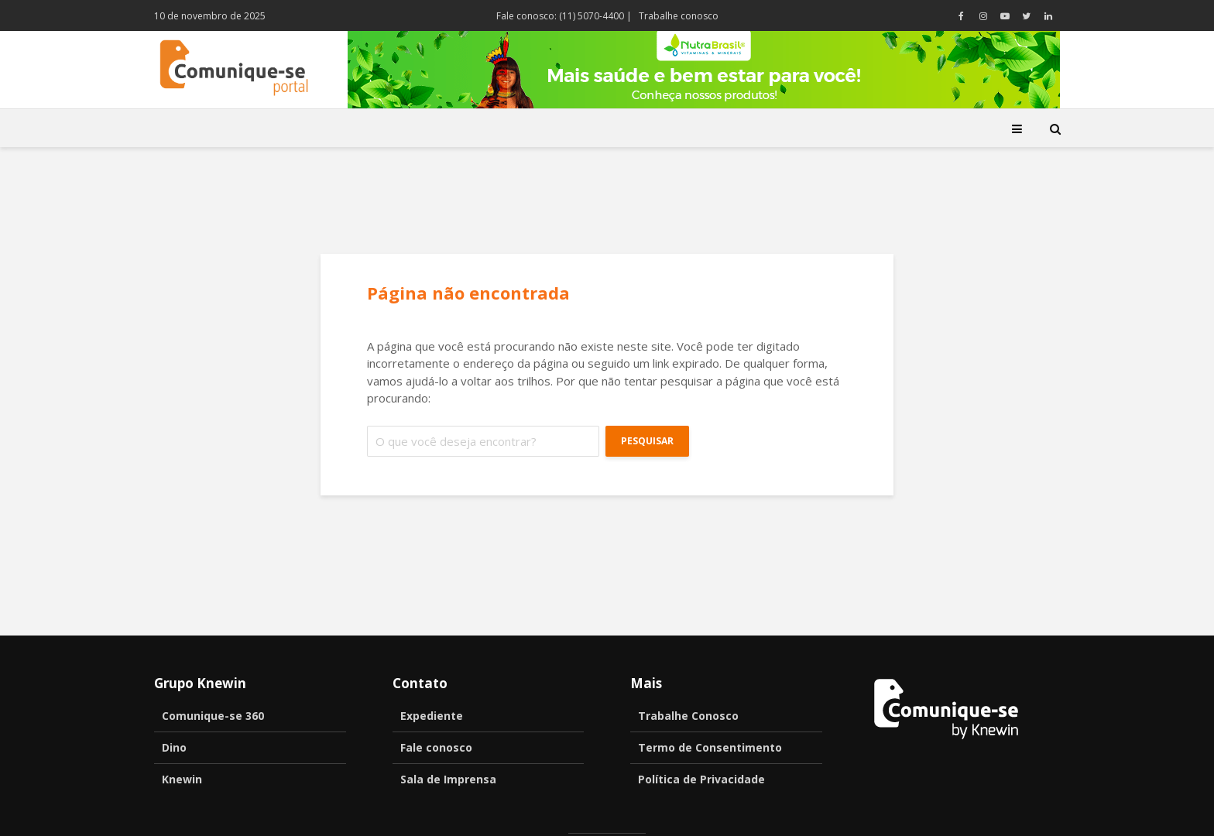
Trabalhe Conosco (688, 715)
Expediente (431, 715)
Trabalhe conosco (678, 15)
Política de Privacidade (701, 779)
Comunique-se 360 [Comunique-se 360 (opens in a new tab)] (213, 715)
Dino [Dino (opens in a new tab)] (174, 747)
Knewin (182, 779)
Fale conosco (436, 747)
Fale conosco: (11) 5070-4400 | (564, 15)
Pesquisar (647, 440)
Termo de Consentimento (710, 747)
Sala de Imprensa (448, 779)
